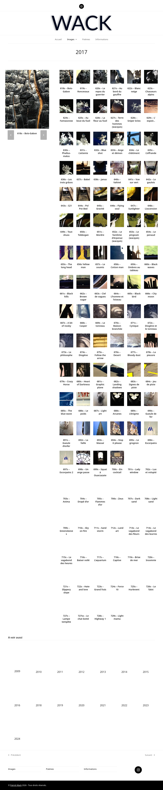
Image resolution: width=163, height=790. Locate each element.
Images (11, 769)
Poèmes (50, 769)
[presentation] (11, 135)
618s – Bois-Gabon (27, 133)
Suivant (150, 755)
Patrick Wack (15, 785)
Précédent (14, 755)
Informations (90, 769)
